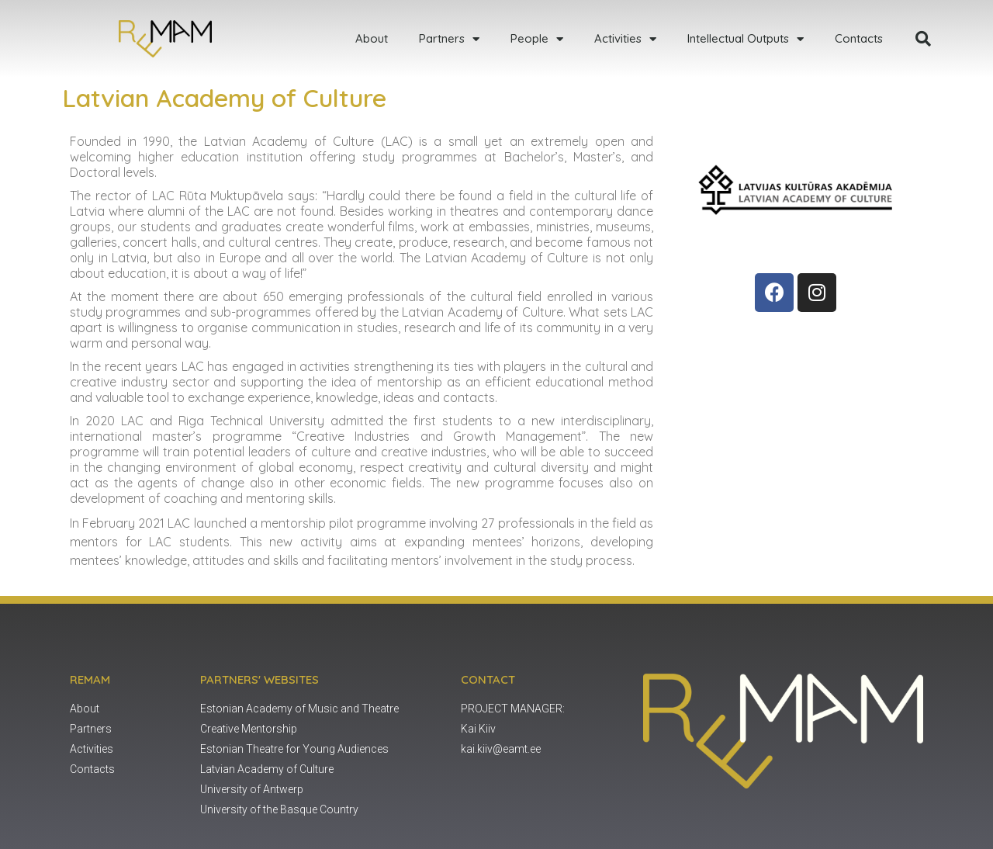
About (371, 38)
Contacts (859, 38)
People (536, 39)
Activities (625, 39)
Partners (449, 39)
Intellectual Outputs (745, 39)
